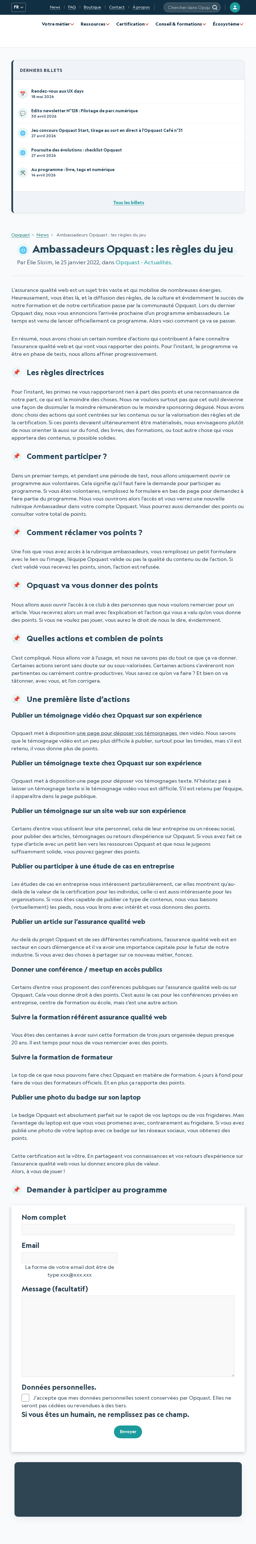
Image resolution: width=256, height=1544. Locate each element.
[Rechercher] (214, 7)
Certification (130, 24)
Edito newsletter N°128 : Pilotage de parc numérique (128, 114)
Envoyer (128, 1433)
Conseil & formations (178, 24)
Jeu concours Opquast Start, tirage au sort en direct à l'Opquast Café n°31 (128, 134)
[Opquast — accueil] (23, 31)
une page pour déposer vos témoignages (127, 735)
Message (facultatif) (70, 1291)
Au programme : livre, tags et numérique (128, 175)
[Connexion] (235, 7)
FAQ (72, 7)
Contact (117, 7)
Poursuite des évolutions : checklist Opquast (128, 154)
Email (45, 1248)
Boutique (92, 7)
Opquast (20, 237)
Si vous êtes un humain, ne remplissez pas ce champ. (105, 1417)
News (55, 7)
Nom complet (44, 1219)
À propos (141, 7)
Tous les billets (128, 205)
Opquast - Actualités (143, 265)
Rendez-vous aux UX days (128, 94)
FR (18, 7)
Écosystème (226, 24)
